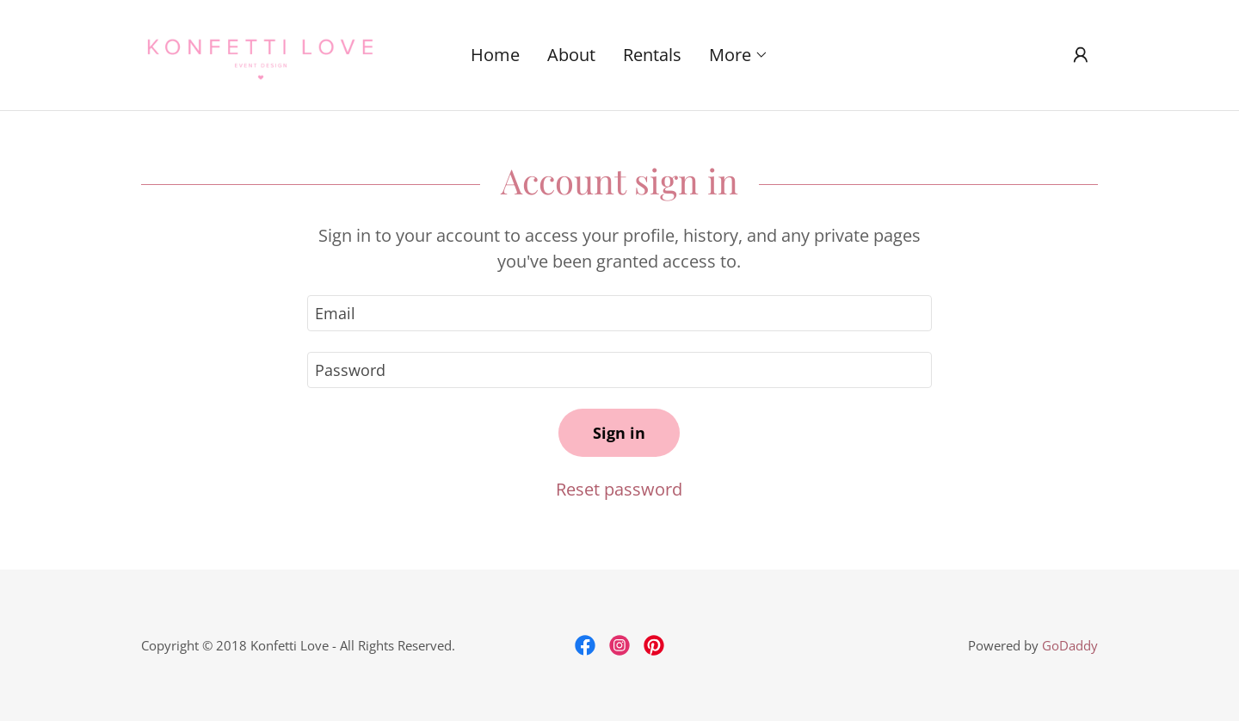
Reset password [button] (619, 489)
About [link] (571, 54)
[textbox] (619, 313)
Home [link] (495, 54)
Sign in (619, 432)
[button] (738, 55)
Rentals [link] (652, 54)
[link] (260, 53)
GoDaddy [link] (1070, 645)
